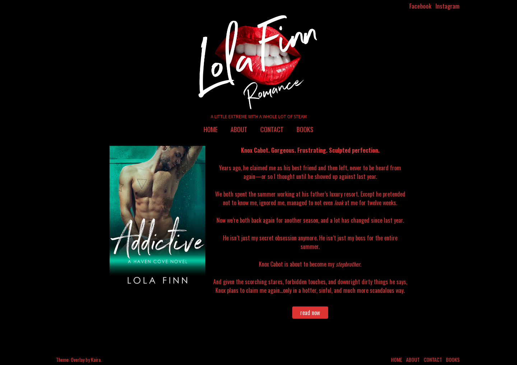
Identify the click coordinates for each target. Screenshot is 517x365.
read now (310, 312)
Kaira (96, 359)
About (238, 129)
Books (305, 129)
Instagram (448, 5)
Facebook (420, 5)
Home (211, 129)
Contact (272, 129)
